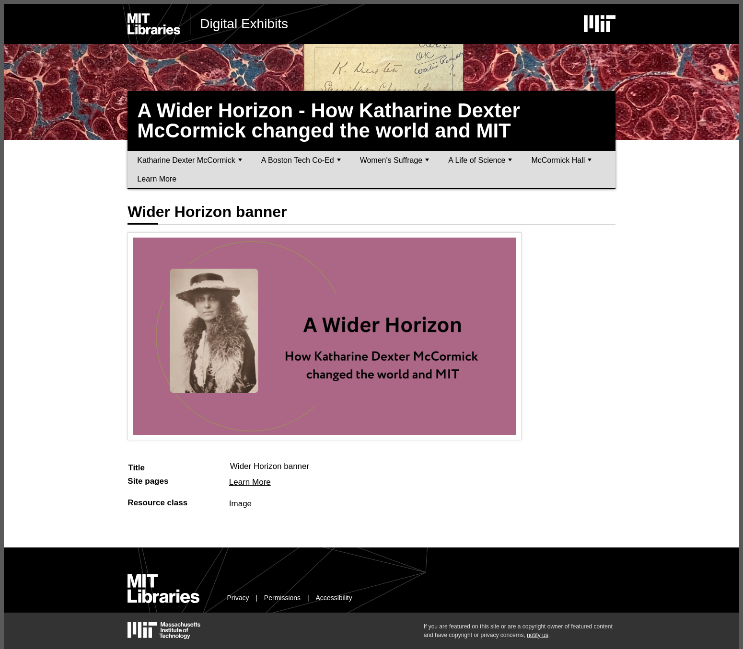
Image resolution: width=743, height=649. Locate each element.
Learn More (156, 179)
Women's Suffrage (395, 160)
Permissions (282, 598)
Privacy (238, 598)
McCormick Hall (561, 160)
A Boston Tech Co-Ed (301, 160)
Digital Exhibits (244, 23)
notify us (537, 635)
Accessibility (334, 598)
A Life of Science (480, 160)
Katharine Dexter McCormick (189, 160)
